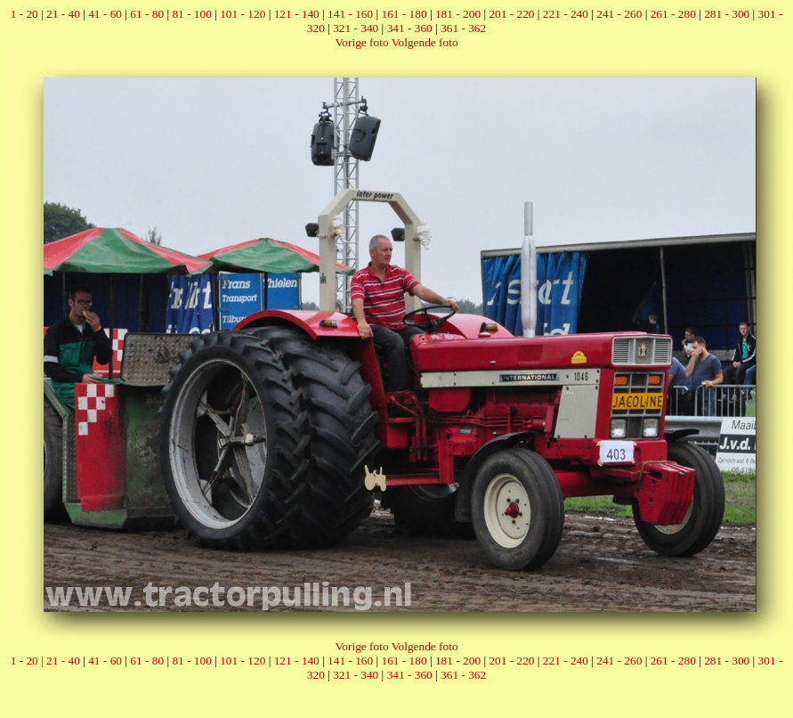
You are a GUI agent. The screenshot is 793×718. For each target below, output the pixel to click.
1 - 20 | (28, 13)
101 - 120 (242, 13)
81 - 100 (191, 13)
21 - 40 (63, 13)
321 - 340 (355, 28)
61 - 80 (147, 13)
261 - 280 (673, 13)
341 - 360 (410, 28)
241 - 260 (619, 13)
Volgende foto (425, 42)
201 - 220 (511, 13)
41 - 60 (105, 13)
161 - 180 (404, 13)
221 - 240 (565, 13)
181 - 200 (458, 13)
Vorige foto (361, 42)
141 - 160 (350, 13)
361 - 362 (463, 28)
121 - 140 (297, 13)
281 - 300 (726, 13)
